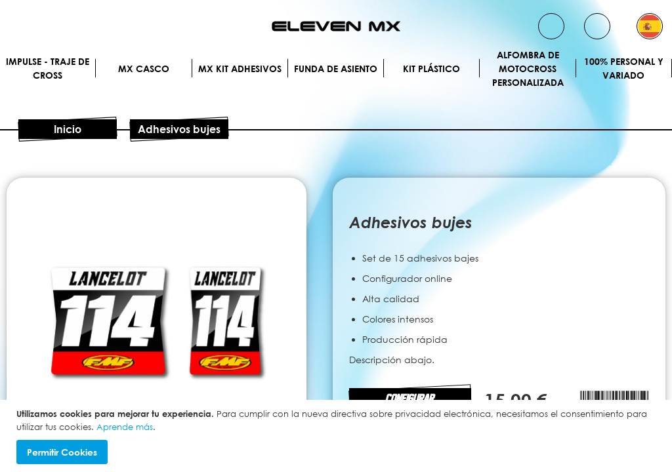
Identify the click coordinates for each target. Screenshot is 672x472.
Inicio (67, 129)
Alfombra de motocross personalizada (528, 68)
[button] (650, 26)
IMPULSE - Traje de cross (47, 68)
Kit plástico (431, 68)
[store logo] (336, 26)
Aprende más (124, 427)
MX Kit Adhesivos (240, 68)
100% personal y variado (623, 68)
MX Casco (143, 68)
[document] (337, 436)
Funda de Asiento (335, 68)
